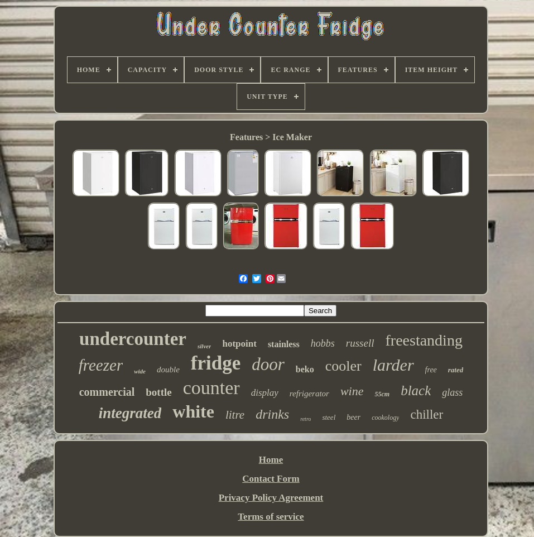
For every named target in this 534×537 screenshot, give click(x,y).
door (268, 364)
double (168, 369)
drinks (272, 414)
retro (305, 419)
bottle (158, 392)
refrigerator (309, 393)
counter (211, 387)
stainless (284, 344)
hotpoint (239, 343)
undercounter (132, 339)
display (264, 392)
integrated (130, 413)
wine (352, 391)
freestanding (424, 340)
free (431, 370)
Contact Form (270, 478)
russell (360, 343)
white (193, 411)
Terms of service (271, 516)
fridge (215, 363)
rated (455, 370)
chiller (426, 414)
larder (393, 365)
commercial (107, 392)
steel (328, 417)
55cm (381, 394)
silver (204, 346)
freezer (101, 365)
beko (305, 369)
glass (452, 392)
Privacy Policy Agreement (271, 497)
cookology (385, 417)
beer (353, 417)
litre (234, 414)
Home (271, 459)
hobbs (323, 343)
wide (140, 371)
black (416, 390)
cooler (343, 366)
